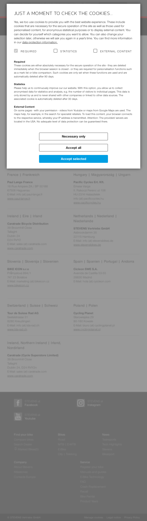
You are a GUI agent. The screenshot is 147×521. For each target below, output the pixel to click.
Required (29, 51)
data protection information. (40, 42)
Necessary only (73, 136)
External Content (116, 51)
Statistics (68, 51)
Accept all (73, 148)
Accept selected (73, 159)
